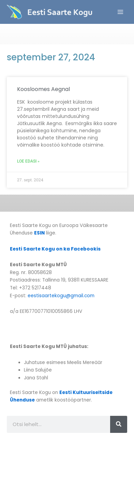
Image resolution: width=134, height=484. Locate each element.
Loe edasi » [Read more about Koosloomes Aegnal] (28, 161)
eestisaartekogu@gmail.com (61, 295)
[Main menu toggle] (121, 12)
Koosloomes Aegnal (43, 89)
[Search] (118, 424)
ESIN (39, 233)
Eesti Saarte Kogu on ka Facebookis (55, 249)
